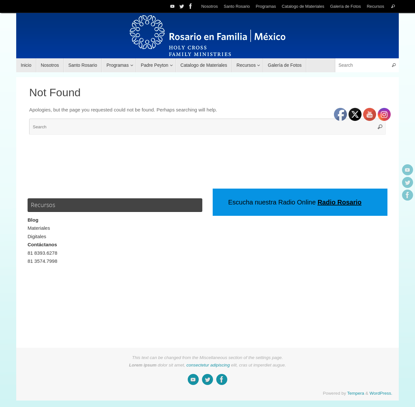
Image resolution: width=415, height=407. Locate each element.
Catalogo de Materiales (303, 6)
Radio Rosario (339, 202)
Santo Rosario (237, 6)
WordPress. (381, 393)
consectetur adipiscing (208, 365)
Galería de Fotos (345, 6)
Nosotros (209, 6)
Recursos (375, 6)
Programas (266, 6)
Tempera (355, 393)
